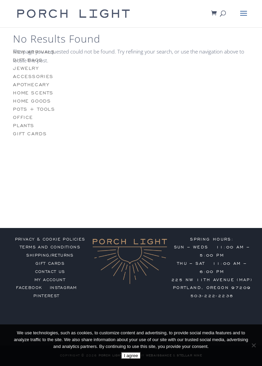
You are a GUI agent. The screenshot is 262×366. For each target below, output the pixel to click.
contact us (50, 271)
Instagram (63, 287)
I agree (131, 355)
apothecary (31, 85)
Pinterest (46, 296)
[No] (253, 345)
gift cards (30, 134)
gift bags (28, 60)
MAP (244, 280)
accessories (33, 76)
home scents (33, 93)
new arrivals (34, 52)
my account (50, 280)
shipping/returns (49, 255)
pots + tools (34, 109)
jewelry (26, 68)
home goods (32, 101)
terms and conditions (50, 247)
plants (23, 125)
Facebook (29, 287)
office (23, 117)
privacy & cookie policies (50, 239)
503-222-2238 (212, 296)
